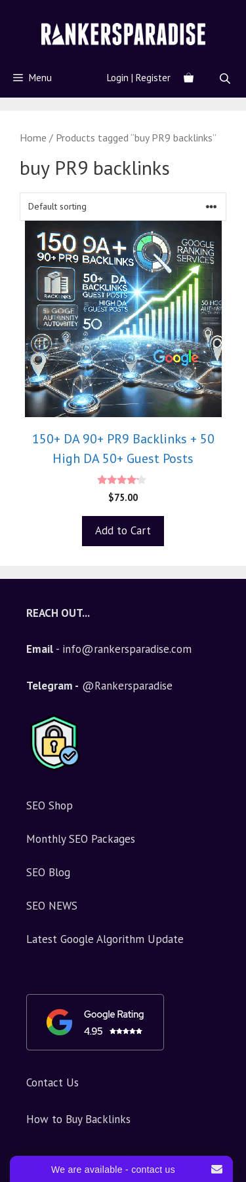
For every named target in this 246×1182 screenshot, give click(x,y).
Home (33, 137)
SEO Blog (48, 872)
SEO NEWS (51, 905)
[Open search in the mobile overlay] (226, 78)
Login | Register (139, 77)
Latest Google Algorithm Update (105, 939)
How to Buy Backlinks (78, 1119)
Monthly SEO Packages (80, 839)
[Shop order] (123, 207)
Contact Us (52, 1082)
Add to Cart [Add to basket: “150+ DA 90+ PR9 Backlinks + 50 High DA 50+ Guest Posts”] (123, 530)
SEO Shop (49, 805)
